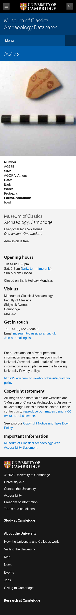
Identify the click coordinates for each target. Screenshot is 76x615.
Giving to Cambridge (19, 588)
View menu (6, 6)
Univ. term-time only (36, 268)
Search (69, 6)
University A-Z (14, 482)
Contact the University (20, 488)
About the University (20, 533)
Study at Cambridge (19, 520)
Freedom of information (20, 502)
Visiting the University (19, 549)
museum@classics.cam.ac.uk (34, 333)
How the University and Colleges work (31, 541)
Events (9, 572)
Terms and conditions (19, 509)
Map (7, 557)
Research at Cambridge (22, 600)
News (8, 564)
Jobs (7, 580)
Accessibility (13, 495)
